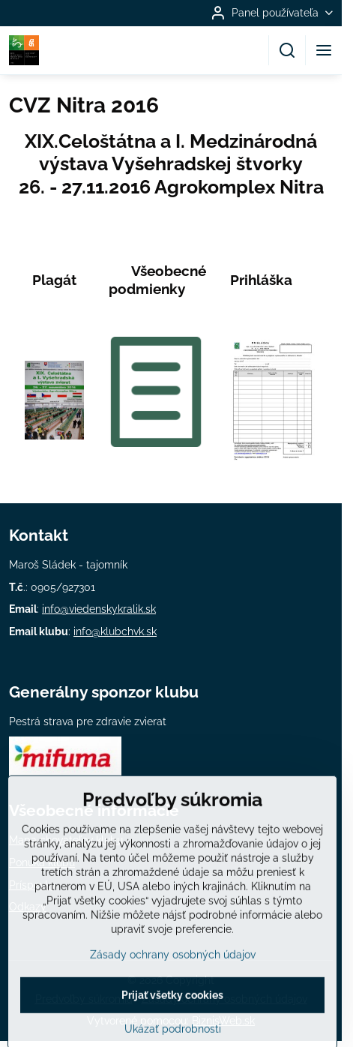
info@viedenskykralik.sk (99, 609)
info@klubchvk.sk (115, 632)
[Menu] (324, 50)
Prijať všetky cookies (172, 1024)
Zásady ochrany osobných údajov (173, 984)
